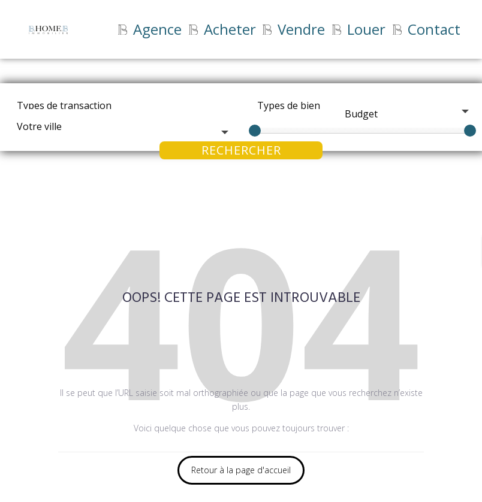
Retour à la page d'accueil (241, 470)
